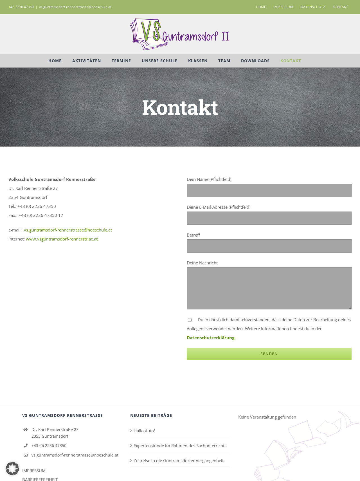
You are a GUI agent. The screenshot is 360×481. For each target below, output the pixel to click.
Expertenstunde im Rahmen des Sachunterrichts (180, 445)
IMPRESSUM (34, 470)
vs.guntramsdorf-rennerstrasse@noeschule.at (75, 7)
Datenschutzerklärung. (211, 337)
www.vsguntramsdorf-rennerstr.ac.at (62, 239)
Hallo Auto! (144, 430)
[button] (12, 468)
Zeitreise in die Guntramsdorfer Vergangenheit (179, 460)
